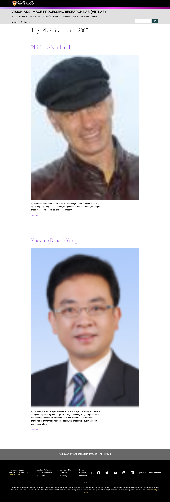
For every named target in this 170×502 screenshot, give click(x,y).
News (81, 470)
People (22, 16)
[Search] (155, 21)
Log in (85, 482)
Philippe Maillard (50, 47)
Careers (82, 472)
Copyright (64, 475)
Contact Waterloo (44, 470)
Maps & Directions (44, 472)
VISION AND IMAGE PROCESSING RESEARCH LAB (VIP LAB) (58, 12)
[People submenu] (26, 16)
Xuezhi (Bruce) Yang (54, 240)
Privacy (63, 472)
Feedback (83, 475)
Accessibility (65, 470)
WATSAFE (41, 475)
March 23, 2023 (36, 215)
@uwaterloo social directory (150, 473)
